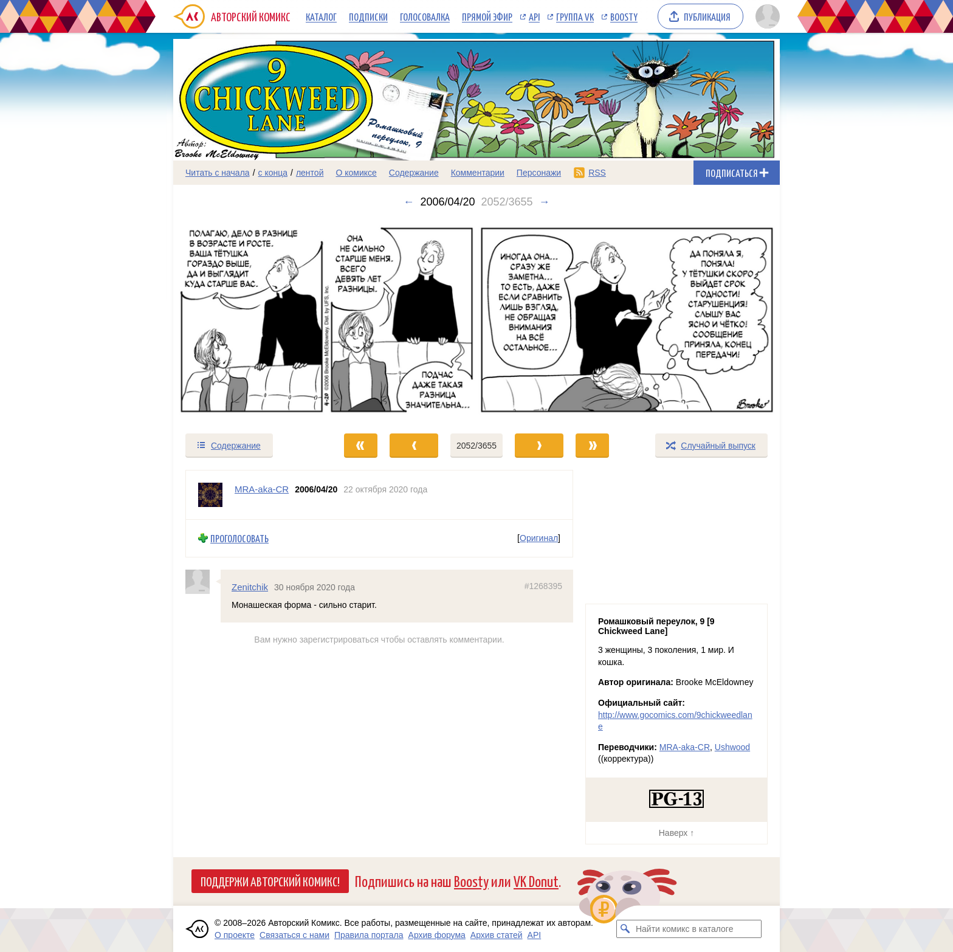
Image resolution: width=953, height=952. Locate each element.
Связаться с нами (294, 935)
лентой (310, 173)
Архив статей (496, 935)
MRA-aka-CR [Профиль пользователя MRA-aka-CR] (262, 489)
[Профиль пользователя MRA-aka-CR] (210, 495)
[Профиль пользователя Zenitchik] (203, 582)
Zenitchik (250, 587)
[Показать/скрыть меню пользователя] (765, 16)
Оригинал (539, 538)
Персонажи (539, 173)
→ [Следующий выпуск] (544, 202)
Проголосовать (239, 538)
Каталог (321, 16)
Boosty (624, 16)
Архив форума (437, 935)
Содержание (414, 173)
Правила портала (369, 935)
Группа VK (575, 16)
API (534, 16)
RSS (597, 173)
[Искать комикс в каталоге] (625, 928)
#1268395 (543, 586)
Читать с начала (217, 173)
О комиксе (355, 173)
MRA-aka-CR (684, 747)
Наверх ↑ (676, 833)
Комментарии (477, 173)
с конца (273, 173)
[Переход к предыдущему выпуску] (249, 320)
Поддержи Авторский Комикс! (270, 881)
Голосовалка (425, 16)
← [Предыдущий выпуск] (408, 202)
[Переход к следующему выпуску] (476, 320)
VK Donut (536, 880)
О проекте (235, 935)
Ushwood (732, 747)
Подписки (368, 16)
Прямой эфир (487, 16)
